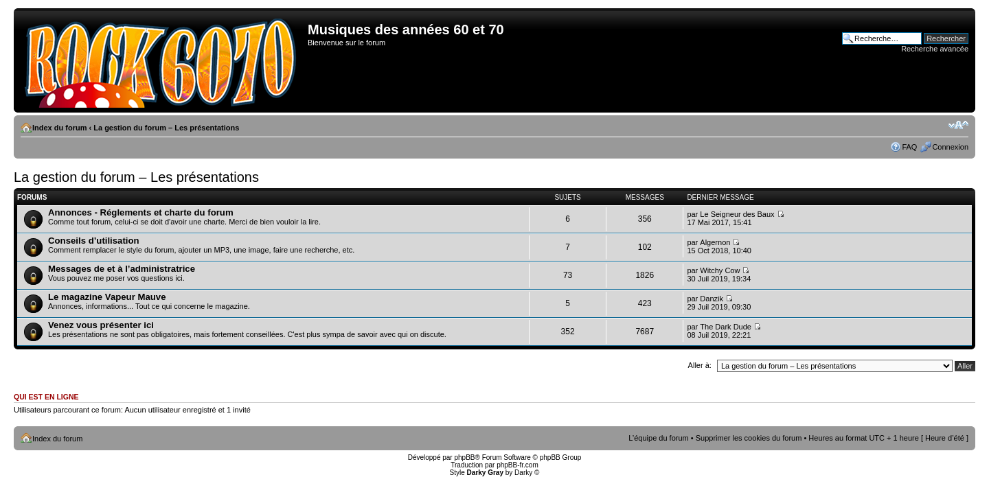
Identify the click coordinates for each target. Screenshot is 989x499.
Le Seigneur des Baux (737, 214)
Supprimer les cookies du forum (749, 438)
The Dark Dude (725, 327)
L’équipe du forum (658, 438)
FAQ (909, 147)
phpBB (464, 457)
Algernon (715, 242)
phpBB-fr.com (517, 465)
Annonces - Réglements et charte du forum (141, 212)
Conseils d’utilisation (93, 240)
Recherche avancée (934, 49)
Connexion (950, 147)
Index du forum (59, 128)
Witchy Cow (720, 270)
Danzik (711, 298)
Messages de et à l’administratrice (121, 269)
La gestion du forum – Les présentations (166, 128)
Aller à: (700, 365)
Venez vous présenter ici (101, 325)
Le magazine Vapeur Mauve (107, 297)
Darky (523, 472)
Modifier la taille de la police (958, 125)
